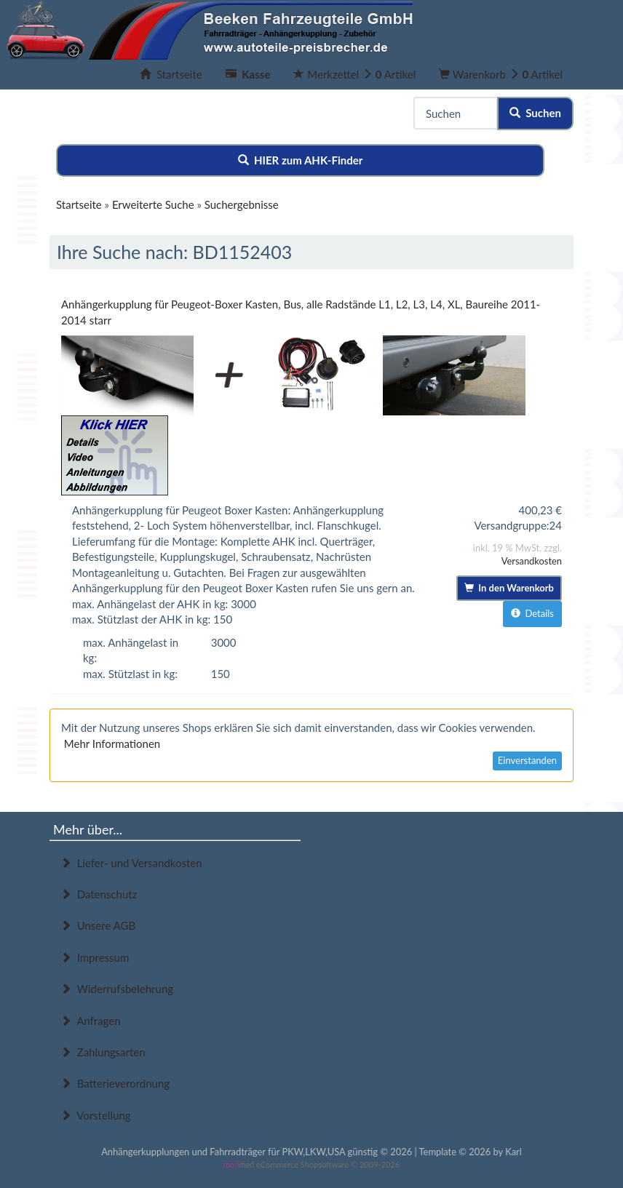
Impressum (94, 957)
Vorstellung (95, 1115)
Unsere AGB (97, 925)
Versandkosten (531, 561)
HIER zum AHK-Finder (300, 160)
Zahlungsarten (103, 1052)
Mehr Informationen (112, 743)
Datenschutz (98, 894)
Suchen (535, 112)
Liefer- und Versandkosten (131, 862)
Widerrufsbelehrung (116, 988)
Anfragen (90, 1020)
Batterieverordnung (115, 1083)
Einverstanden (527, 760)
